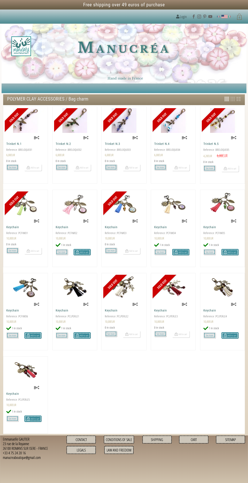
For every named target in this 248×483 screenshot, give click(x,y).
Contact (81, 439)
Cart (194, 439)
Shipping (157, 439)
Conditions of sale (119, 439)
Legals (81, 450)
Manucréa (124, 48)
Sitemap (230, 439)
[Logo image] (21, 46)
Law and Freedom (119, 450)
